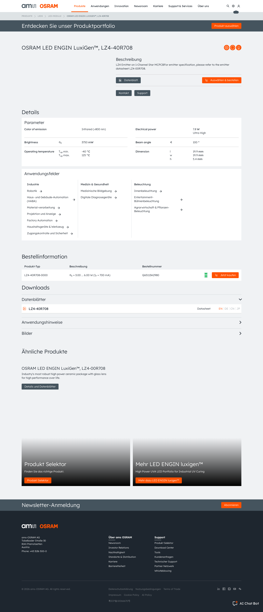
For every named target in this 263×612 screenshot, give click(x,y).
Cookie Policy (131, 594)
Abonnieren (231, 505)
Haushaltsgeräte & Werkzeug (45, 226)
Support (142, 93)
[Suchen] (228, 6)
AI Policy (147, 594)
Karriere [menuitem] (158, 6)
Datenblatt (128, 80)
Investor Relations (119, 547)
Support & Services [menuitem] (180, 6)
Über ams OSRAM (120, 537)
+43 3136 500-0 (38, 551)
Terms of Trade (172, 589)
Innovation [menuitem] (121, 6)
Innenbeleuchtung (145, 190)
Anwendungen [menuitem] (100, 6)
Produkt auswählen (226, 25)
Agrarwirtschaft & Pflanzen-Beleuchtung (151, 209)
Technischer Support (165, 561)
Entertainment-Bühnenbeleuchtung (146, 199)
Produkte (27, 16)
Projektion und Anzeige (41, 213)
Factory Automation (39, 220)
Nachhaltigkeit (117, 552)
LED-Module (54, 16)
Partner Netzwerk (164, 566)
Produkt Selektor (37, 480)
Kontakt (124, 93)
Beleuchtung (142, 184)
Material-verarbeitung (41, 207)
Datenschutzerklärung (121, 589)
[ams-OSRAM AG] (40, 6)
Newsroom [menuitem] (141, 6)
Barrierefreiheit (117, 566)
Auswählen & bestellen (222, 80)
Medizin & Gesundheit (95, 184)
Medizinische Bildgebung (96, 190)
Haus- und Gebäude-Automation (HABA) (47, 199)
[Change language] (233, 6)
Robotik (32, 190)
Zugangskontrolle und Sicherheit (47, 233)
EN (221, 308)
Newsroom (115, 542)
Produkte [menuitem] (79, 6)
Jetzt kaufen (225, 275)
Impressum (115, 594)
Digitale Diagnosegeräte (96, 197)
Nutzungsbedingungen (148, 589)
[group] (65, 374)
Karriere (113, 561)
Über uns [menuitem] (203, 6)
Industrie (33, 184)
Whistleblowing (162, 570)
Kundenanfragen (163, 556)
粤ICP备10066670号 (119, 600)
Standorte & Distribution (122, 556)
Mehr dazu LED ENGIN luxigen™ (158, 480)
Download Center (164, 547)
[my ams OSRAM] (238, 6)
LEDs (40, 16)
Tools (157, 552)
